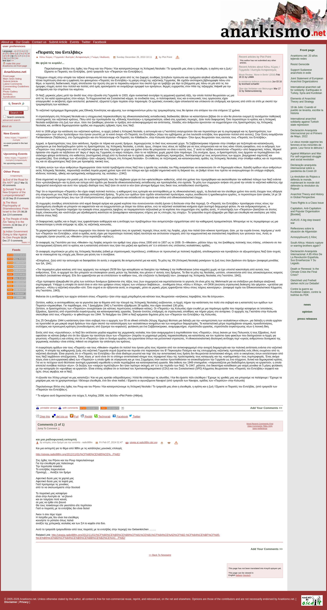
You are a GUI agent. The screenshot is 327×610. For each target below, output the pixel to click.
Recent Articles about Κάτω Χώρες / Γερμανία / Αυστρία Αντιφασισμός (259, 68)
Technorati (102, 416)
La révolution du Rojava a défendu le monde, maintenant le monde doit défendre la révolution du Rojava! (305, 182)
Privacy (24, 602)
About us (7, 42)
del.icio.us (60, 416)
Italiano (239, 575)
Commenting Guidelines (16, 86)
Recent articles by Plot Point (255, 56)
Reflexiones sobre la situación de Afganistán (304, 230)
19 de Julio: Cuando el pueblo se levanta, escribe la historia (307, 110)
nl (25, 53)
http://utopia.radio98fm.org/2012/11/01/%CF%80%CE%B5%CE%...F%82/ (78, 454)
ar (29, 53)
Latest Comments (12, 84)
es (23, 51)
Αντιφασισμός (21, 160)
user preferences (14, 46)
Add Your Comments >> (266, 408)
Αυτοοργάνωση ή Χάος (304, 237)
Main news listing (12, 78)
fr (19, 51)
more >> (26, 242)
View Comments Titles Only (259, 426)
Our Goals (22, 42)
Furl (74, 416)
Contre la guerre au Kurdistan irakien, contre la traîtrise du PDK (306, 292)
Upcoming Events (15, 153)
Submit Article (58, 42)
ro (9, 58)
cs (24, 56)
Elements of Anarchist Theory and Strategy (303, 100)
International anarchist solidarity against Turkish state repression (305, 121)
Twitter (86, 42)
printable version (46, 408)
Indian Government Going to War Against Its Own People (15, 234)
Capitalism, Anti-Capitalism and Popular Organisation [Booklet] (306, 211)
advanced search (11, 120)
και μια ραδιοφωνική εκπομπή (56, 439)
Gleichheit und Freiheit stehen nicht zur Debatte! (305, 282)
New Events (12, 133)
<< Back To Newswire (160, 555)
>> (12, 60)
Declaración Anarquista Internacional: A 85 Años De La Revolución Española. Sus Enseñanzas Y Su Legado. (306, 257)
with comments (68, 408)
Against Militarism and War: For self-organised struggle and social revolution (306, 156)
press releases (307, 318)
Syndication (9, 96)
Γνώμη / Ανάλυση (100, 57)
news (307, 304)
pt (4, 53)
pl (4, 56)
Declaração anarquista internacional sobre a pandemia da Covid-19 (303, 168)
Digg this (43, 416)
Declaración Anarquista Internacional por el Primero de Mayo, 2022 (306, 133)
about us (7, 126)
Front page (9, 76)
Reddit (86, 416)
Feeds (16, 250)
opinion (307, 311)
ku (16, 56)
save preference (260, 428)
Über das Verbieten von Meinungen (256, 88)
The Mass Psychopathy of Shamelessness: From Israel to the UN (15, 207)
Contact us (39, 42)
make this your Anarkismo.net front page (15, 64)
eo (13, 58)
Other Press (12, 171)
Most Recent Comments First (260, 423)
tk (7, 53)
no (21, 53)
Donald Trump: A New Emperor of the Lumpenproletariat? (14, 192)
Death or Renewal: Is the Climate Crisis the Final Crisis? (305, 271)
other (12, 53)
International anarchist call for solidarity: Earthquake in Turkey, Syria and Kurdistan (306, 90)
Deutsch (247, 575)
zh (20, 56)
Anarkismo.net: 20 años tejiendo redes (304, 57)
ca (28, 56)
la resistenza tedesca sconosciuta (255, 81)
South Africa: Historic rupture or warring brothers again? (307, 244)
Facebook (99, 42)
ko (17, 58)
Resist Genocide (300, 64)
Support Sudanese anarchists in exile (301, 71)
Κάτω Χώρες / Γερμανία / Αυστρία (16, 138)
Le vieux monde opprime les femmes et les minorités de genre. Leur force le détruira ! (307, 144)
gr (17, 53)
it (26, 51)
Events (74, 42)
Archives (7, 94)
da (5, 58)
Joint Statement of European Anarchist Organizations (307, 80)
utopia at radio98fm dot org (143, 442)
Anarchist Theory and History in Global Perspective (307, 196)
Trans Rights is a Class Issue (307, 202)
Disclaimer (10, 602)
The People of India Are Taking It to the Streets (15, 221)
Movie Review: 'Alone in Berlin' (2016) (257, 75)
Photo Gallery (10, 91)
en (15, 51)
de (8, 56)
